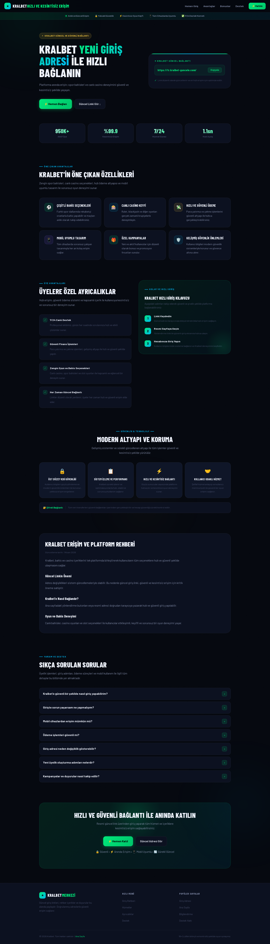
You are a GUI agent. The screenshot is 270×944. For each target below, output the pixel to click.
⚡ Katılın (257, 6)
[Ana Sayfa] (77, 895)
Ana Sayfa (184, 907)
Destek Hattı (185, 920)
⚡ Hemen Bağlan (55, 104)
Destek (239, 6)
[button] (135, 694)
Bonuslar (225, 6)
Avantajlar (209, 6)
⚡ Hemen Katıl (118, 841)
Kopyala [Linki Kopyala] (215, 70)
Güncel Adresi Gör (151, 841)
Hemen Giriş (191, 6)
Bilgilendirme (186, 914)
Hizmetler (127, 907)
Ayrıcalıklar (128, 914)
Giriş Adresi (185, 900)
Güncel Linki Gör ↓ (90, 104)
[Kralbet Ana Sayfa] (36, 6)
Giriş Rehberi (128, 900)
